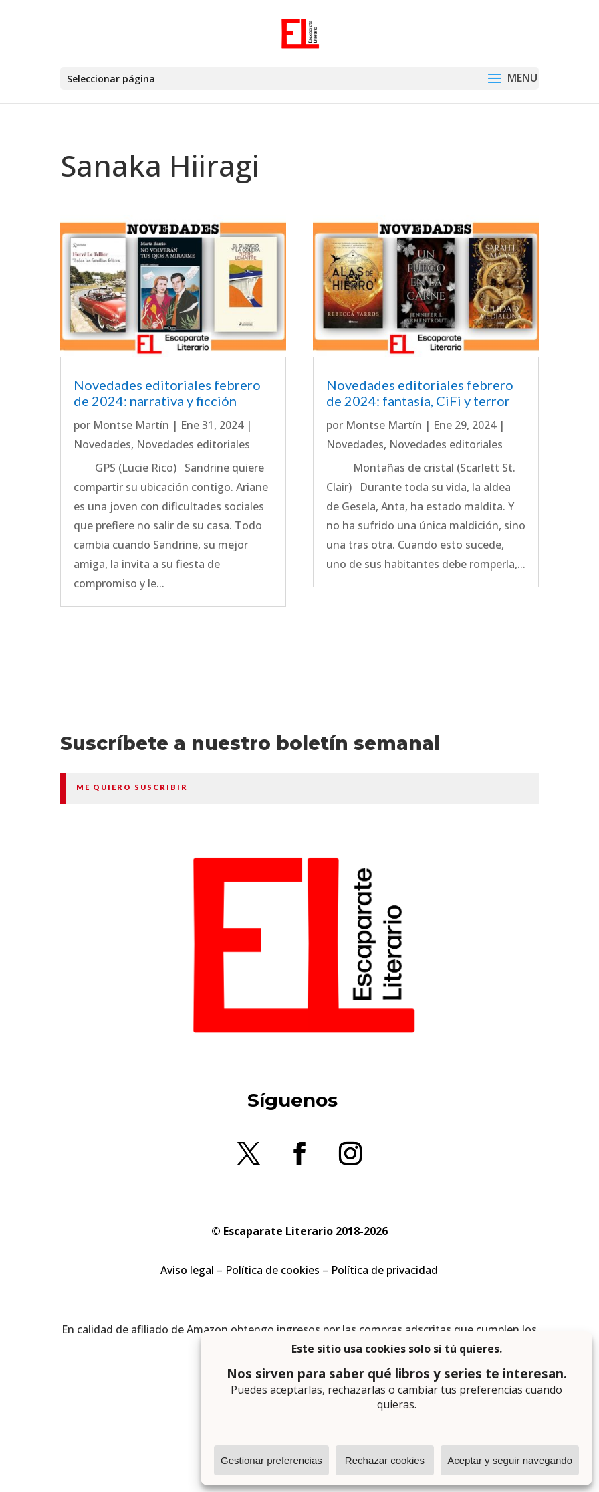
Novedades (102, 444)
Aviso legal (187, 1270)
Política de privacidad (384, 1270)
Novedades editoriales (193, 444)
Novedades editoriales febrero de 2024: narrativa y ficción (167, 393)
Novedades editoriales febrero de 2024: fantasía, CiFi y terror (419, 393)
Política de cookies (272, 1270)
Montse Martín (131, 424)
